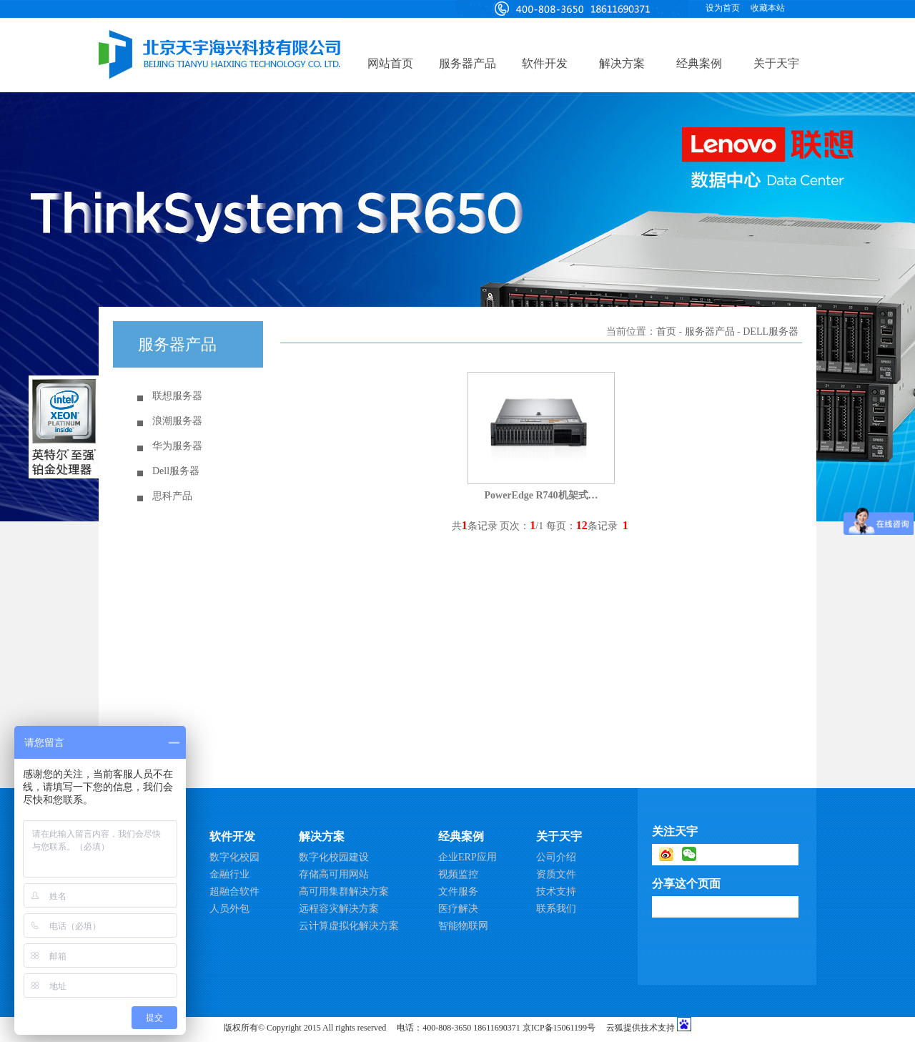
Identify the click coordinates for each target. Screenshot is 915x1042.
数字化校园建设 (334, 857)
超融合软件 (234, 891)
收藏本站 (768, 8)
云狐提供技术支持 (640, 1028)
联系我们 (556, 908)
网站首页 (390, 63)
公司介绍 (556, 857)
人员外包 (229, 908)
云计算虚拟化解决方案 (349, 925)
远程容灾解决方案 (339, 908)
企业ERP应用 (467, 857)
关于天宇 (776, 63)
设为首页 (723, 8)
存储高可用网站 (334, 874)
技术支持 (556, 891)
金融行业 (229, 874)
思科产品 (172, 496)
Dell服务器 (175, 471)
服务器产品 (467, 63)
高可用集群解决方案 (344, 891)
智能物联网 (463, 925)
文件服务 (458, 891)
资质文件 (556, 874)
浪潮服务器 (177, 421)
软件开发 (545, 63)
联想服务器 (177, 395)
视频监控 (458, 874)
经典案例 (699, 63)
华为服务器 (177, 446)
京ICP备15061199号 (559, 1028)
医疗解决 (458, 908)
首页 (666, 331)
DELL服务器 (770, 331)
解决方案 (622, 63)
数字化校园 (234, 857)
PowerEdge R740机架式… (541, 495)
